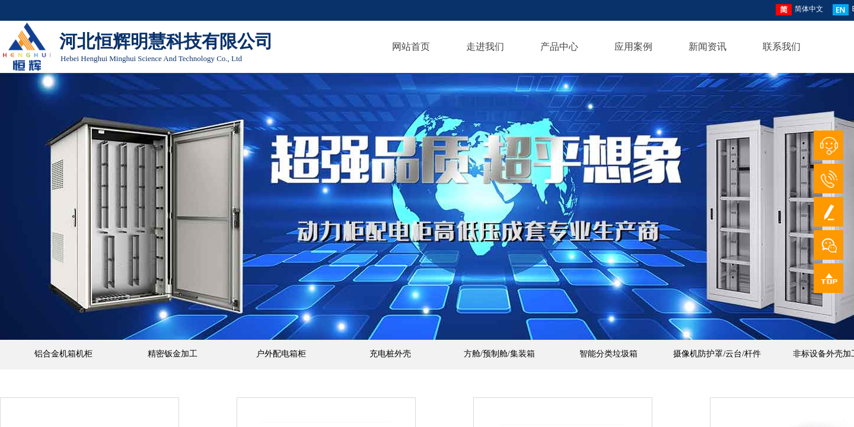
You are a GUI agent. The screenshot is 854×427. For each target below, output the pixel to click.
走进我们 (485, 47)
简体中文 (799, 9)
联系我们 (782, 47)
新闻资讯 (707, 47)
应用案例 (633, 47)
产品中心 (559, 47)
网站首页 (411, 47)
